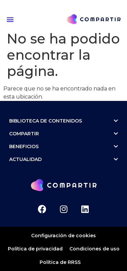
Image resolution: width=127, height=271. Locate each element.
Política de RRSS (60, 262)
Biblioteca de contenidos (63, 121)
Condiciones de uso (94, 249)
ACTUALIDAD (63, 159)
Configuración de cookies (63, 236)
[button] (11, 19)
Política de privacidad (35, 249)
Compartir (63, 133)
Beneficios (63, 146)
